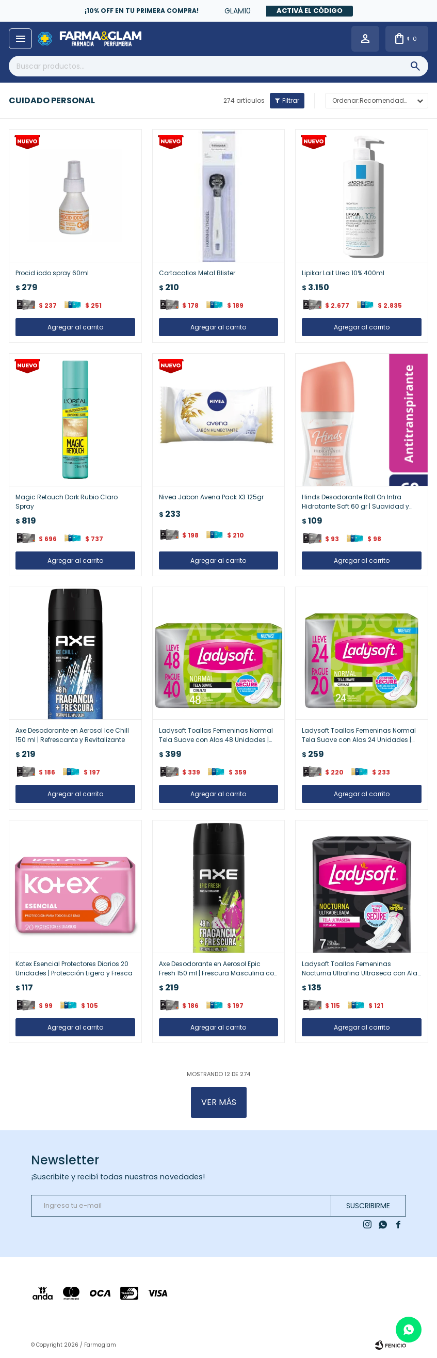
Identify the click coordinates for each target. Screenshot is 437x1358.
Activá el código (310, 10)
